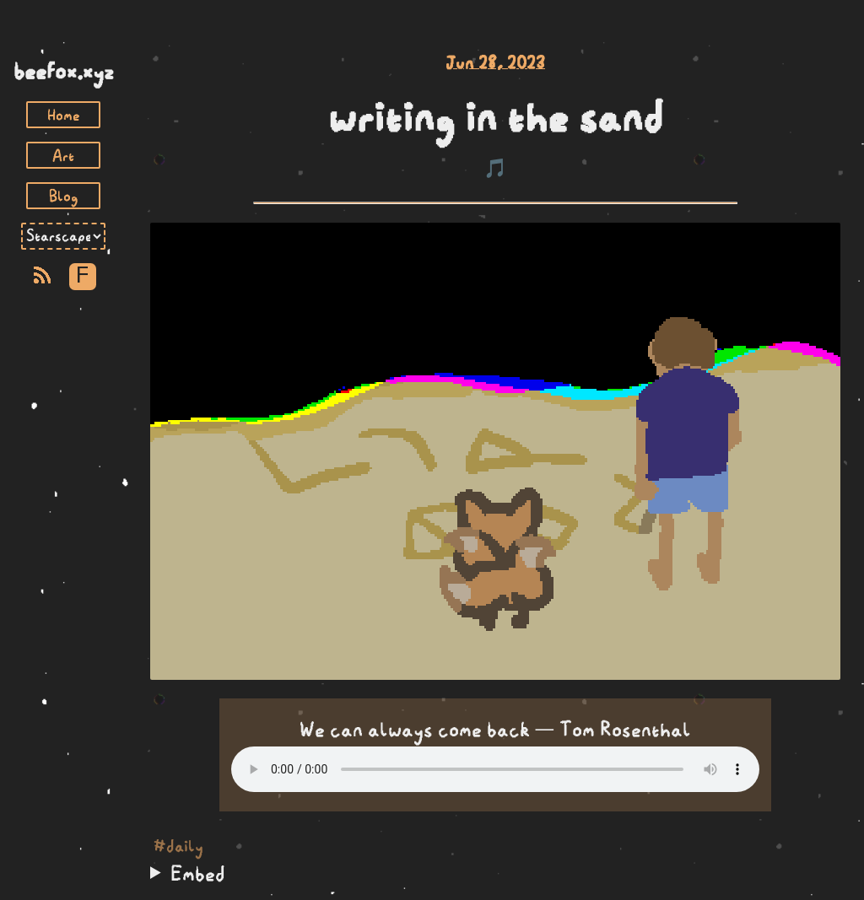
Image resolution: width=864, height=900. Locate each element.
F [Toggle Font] (82, 276)
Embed (197, 873)
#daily (178, 846)
